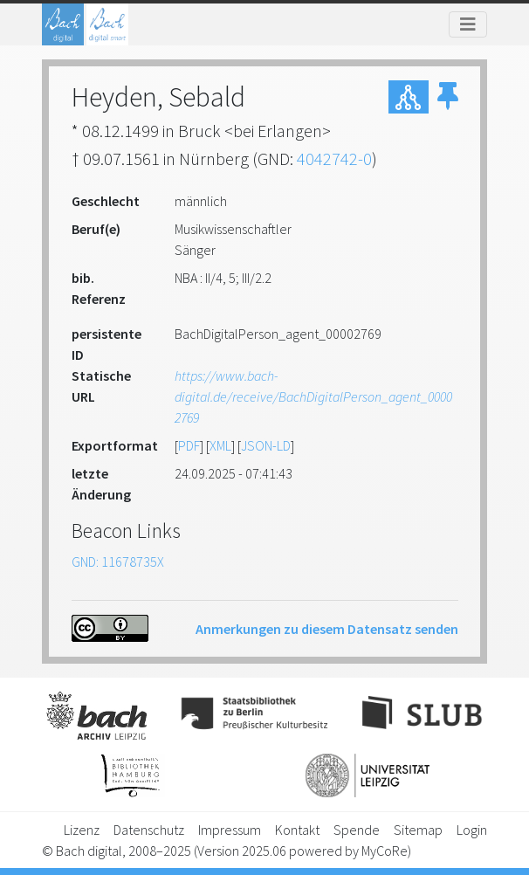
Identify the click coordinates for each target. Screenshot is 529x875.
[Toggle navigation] (468, 24)
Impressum (229, 829)
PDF (189, 445)
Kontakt (297, 829)
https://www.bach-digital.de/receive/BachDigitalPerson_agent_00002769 (313, 396)
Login (472, 829)
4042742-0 (334, 158)
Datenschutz (148, 829)
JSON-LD (266, 445)
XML (220, 445)
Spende (356, 829)
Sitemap (418, 829)
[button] (447, 97)
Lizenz (82, 829)
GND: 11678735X (118, 561)
